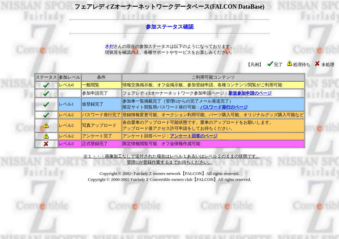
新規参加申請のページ (250, 93)
